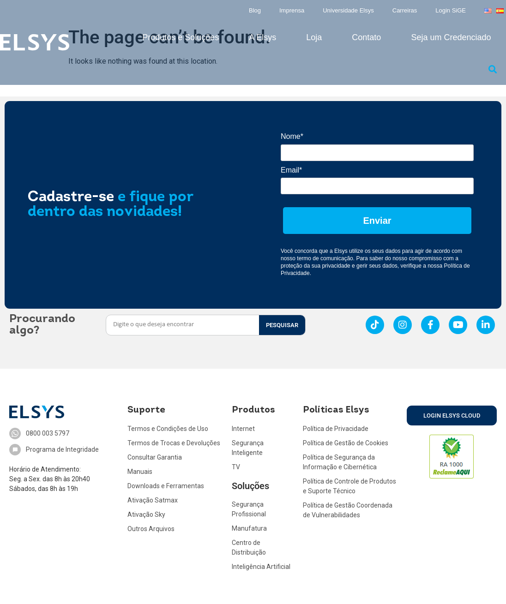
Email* (291, 170)
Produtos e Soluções (180, 37)
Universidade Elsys (348, 10)
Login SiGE (450, 10)
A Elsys (262, 37)
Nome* (292, 136)
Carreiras (404, 10)
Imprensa (291, 10)
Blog (255, 10)
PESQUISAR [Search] (282, 325)
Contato (366, 37)
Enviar (377, 220)
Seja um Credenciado (451, 37)
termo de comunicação (325, 258)
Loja (314, 37)
